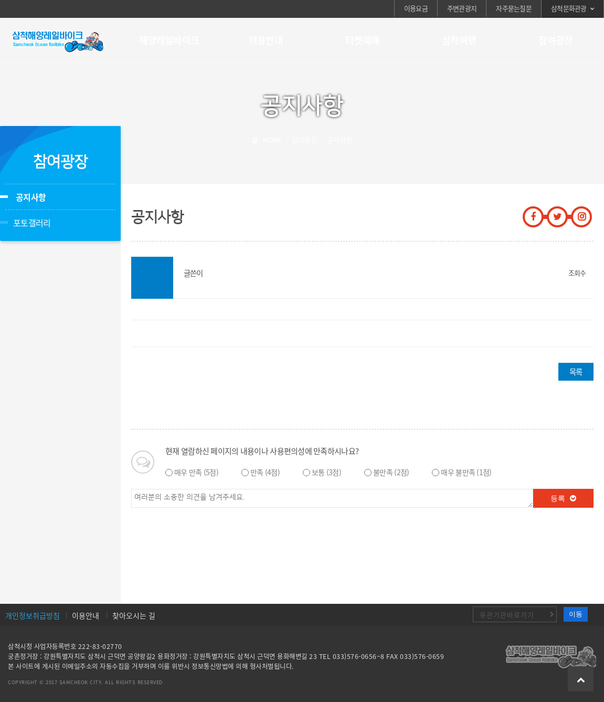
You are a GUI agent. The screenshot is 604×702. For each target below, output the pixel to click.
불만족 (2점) (391, 472)
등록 (563, 498)
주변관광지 (461, 8)
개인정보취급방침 (32, 615)
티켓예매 (362, 40)
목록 (575, 372)
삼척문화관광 (569, 8)
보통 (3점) (326, 472)
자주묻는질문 (514, 8)
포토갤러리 (31, 222)
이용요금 (416, 8)
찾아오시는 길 (133, 615)
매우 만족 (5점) (196, 472)
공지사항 (31, 197)
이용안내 (266, 40)
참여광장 (555, 40)
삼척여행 (459, 40)
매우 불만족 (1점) (466, 472)
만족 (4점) (265, 472)
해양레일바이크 (169, 40)
